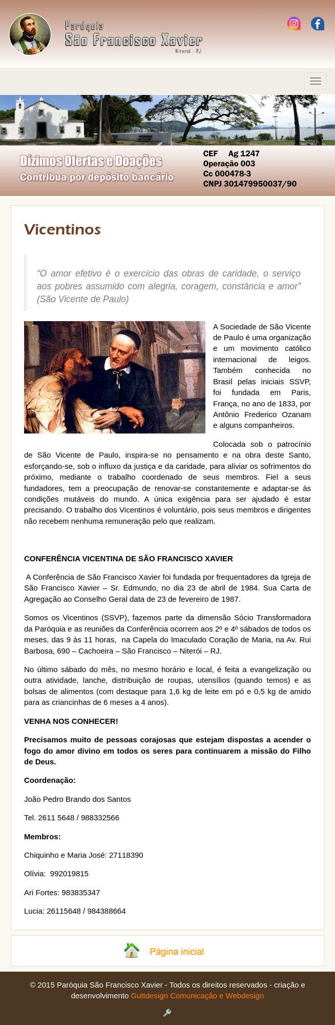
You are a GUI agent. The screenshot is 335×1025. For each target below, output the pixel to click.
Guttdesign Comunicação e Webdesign (197, 995)
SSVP (114, 617)
